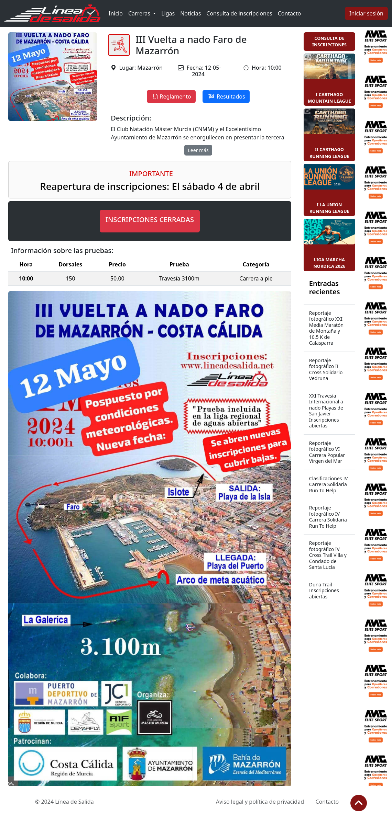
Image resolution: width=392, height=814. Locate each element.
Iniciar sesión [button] (366, 13)
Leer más (198, 150)
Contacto (289, 13)
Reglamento (171, 96)
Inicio (116, 13)
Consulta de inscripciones (239, 13)
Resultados (226, 96)
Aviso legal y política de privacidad (260, 801)
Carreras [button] (140, 13)
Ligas (168, 13)
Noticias (190, 13)
